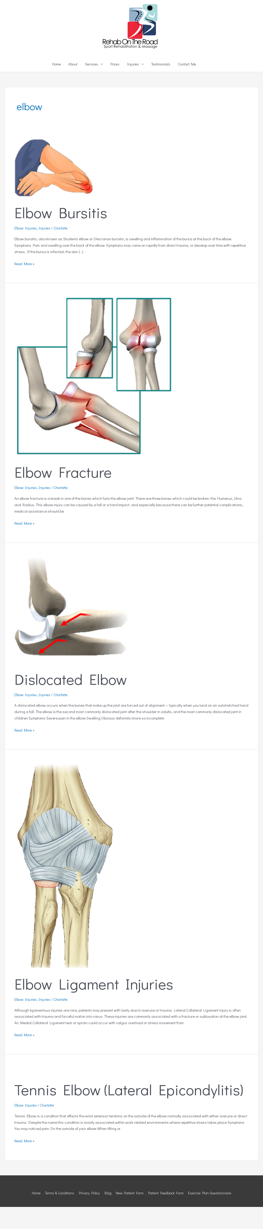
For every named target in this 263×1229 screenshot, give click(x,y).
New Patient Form (129, 1214)
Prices (114, 86)
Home (53, 86)
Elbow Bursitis (61, 235)
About (70, 86)
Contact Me (190, 86)
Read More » (25, 286)
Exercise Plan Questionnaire (214, 1214)
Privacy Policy (87, 1214)
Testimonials (162, 86)
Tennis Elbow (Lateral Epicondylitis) (131, 1111)
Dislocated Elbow (71, 701)
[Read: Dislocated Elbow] (73, 631)
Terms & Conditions (55, 1214)
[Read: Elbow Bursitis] (53, 189)
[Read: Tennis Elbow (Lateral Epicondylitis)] (14, 1092)
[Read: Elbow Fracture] (94, 398)
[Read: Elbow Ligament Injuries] (65, 886)
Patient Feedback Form (167, 1214)
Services (89, 86)
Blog (106, 1214)
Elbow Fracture (64, 494)
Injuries (133, 86)
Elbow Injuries (26, 250)
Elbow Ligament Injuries (95, 1006)
